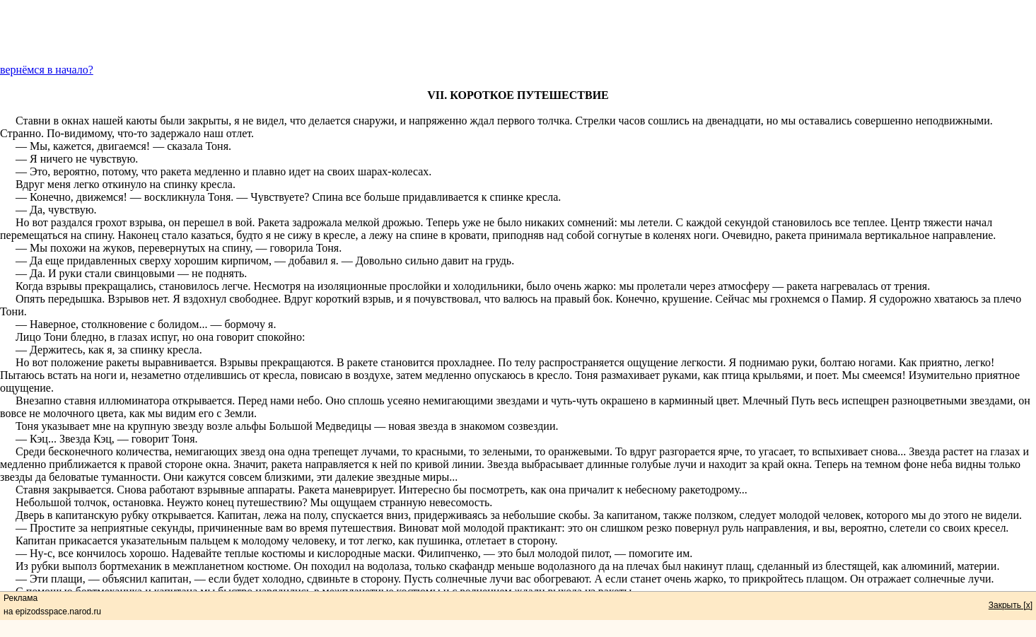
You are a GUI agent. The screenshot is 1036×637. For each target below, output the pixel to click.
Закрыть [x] (1010, 605)
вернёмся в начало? (46, 70)
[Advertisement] (518, 32)
